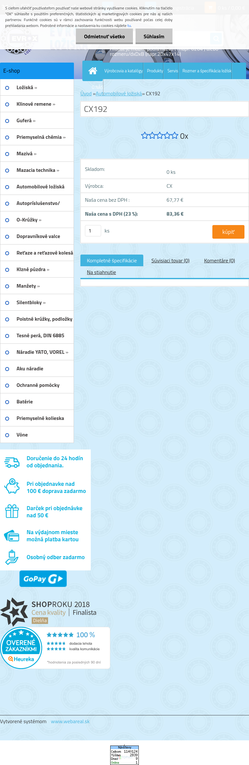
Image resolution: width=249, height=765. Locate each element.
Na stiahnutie (101, 272)
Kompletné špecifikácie (112, 260)
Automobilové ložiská (119, 93)
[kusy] (93, 230)
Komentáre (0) (219, 260)
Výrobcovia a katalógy (123, 70)
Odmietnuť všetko (104, 36)
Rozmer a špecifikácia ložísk (207, 70)
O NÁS (97, 87)
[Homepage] (94, 71)
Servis (172, 70)
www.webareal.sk (70, 721)
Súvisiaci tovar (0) (170, 260)
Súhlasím (154, 36)
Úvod (86, 93)
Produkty (155, 70)
